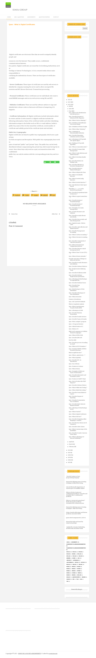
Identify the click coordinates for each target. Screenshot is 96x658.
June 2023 (68, 560)
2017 (69, 457)
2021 (69, 450)
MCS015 (73, 568)
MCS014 (68, 568)
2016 (69, 460)
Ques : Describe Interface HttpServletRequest (75, 169)
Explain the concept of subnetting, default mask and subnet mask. (75, 527)
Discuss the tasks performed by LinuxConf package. (74, 522)
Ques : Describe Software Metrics (77, 385)
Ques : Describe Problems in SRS (77, 272)
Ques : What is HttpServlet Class (77, 172)
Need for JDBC (72, 340)
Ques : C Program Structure (76, 324)
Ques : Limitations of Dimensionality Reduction (76, 132)
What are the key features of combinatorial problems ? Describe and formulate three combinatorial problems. (76, 494)
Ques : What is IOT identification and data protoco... (77, 113)
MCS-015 (74, 564)
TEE (77, 579)
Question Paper (76, 577)
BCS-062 (80, 551)
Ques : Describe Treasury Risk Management (77, 150)
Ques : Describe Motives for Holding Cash (76, 161)
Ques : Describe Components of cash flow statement (77, 241)
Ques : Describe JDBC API (75, 337)
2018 (69, 455)
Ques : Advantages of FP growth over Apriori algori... (77, 140)
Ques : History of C (74, 329)
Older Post (54, 214)
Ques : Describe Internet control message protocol (77, 249)
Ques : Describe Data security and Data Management (78, 220)
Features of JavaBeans (75, 299)
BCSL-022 (74, 556)
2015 (69, 462)
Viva (67, 581)
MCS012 (73, 566)
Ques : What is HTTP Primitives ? (77, 346)
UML (81, 579)
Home (9, 17)
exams (73, 558)
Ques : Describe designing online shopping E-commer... (77, 419)
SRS (73, 579)
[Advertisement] (34, 38)
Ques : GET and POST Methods (77, 301)
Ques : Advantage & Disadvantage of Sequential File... (78, 279)
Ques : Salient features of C (76, 326)
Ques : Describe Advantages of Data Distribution (77, 293)
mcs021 (68, 570)
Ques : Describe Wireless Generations (75, 313)
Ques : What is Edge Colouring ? (77, 129)
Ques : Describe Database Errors (77, 282)
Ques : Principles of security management (76, 208)
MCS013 (78, 566)
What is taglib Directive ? (75, 352)
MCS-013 (68, 564)
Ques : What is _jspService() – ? (77, 355)
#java (67, 542)
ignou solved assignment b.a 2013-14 (76, 517)
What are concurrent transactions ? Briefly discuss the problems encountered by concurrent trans (75, 502)
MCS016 (78, 568)
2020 (69, 452)
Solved (68, 579)
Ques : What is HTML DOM (76, 335)
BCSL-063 (80, 556)
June (70, 108)
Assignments (31, 17)
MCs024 (78, 570)
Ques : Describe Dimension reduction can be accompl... (77, 136)
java (79, 558)
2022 (69, 104)
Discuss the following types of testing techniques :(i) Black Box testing (76, 482)
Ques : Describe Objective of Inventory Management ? (76, 165)
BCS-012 (74, 551)
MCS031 (68, 572)
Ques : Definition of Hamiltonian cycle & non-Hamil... (77, 123)
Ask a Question (19, 17)
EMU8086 (68, 558)
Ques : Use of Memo (74, 364)
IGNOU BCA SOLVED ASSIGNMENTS (29, 653)
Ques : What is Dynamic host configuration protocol (76, 245)
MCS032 (74, 572)
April (70, 441)
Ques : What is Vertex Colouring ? (77, 120)
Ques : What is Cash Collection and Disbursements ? (78, 153)
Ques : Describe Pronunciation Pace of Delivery (77, 400)
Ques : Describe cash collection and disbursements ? (78, 227)
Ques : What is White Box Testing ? (78, 387)
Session (83, 577)
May (70, 111)
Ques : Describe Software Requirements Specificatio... (77, 275)
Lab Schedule (69, 562)
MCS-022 (80, 564)
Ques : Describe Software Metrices (78, 266)
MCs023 (73, 570)
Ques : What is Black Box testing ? (77, 390)
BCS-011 (68, 551)
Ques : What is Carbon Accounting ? (78, 234)
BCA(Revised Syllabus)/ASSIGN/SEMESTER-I (76, 544)
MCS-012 (83, 562)
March (70, 444)
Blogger (80, 589)
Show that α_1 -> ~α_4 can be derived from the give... (76, 189)
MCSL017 (68, 577)
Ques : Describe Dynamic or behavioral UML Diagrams (76, 117)
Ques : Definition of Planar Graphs (78, 126)
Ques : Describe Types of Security (78, 319)
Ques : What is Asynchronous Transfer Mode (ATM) (76, 307)
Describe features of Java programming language (73, 477)
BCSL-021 (68, 556)
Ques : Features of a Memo (76, 366)
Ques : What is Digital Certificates (77, 414)
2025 (69, 99)
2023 (69, 102)
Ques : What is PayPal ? (75, 411)
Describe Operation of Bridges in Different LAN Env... (77, 259)
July (70, 106)
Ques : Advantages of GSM (76, 310)
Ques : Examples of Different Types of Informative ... (76, 372)
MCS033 (79, 572)
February (71, 446)
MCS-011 (77, 562)
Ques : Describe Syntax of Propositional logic (75, 201)
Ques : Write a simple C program (77, 321)
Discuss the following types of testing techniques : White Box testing (76, 507)
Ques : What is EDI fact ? (75, 416)
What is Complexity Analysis (76, 304)
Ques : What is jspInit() (75, 357)
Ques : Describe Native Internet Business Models (77, 404)
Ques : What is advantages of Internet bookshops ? (76, 437)
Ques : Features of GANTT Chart (77, 379)
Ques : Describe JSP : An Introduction (75, 360)
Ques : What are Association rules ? (78, 147)
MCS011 (68, 566)
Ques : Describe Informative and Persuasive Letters (77, 375)
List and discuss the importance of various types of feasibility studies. (75, 487)
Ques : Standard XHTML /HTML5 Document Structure (77, 349)
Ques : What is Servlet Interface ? (77, 182)
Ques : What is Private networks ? (77, 256)
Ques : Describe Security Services (77, 316)
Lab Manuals (76, 560)
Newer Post (14, 214)
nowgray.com (53, 653)
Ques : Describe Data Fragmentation (74, 286)
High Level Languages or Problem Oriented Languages (78, 332)
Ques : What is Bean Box (75, 296)
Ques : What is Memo (74, 368)
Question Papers (44, 17)
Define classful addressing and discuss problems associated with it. (76, 513)
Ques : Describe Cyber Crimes (77, 426)
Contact (56, 17)
